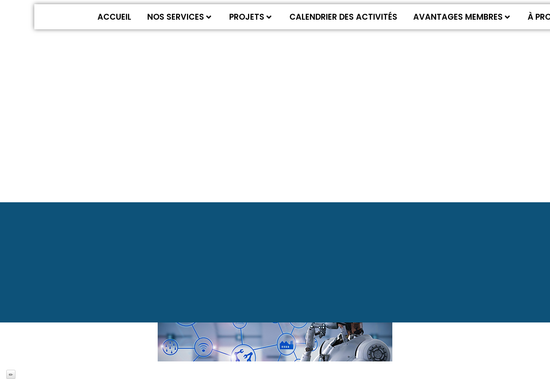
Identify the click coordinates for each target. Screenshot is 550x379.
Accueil (114, 17)
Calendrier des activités (343, 17)
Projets (250, 17)
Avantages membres (461, 17)
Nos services (179, 17)
